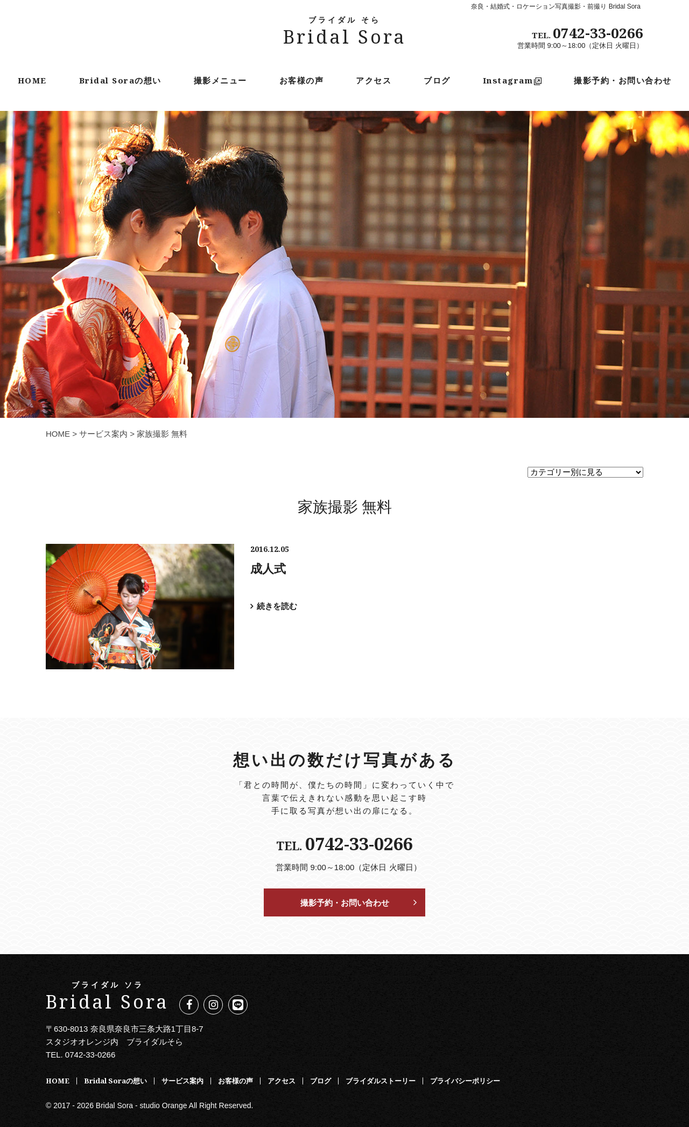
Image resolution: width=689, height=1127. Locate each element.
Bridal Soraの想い (120, 80)
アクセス (373, 80)
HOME (32, 80)
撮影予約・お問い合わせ (623, 80)
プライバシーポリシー (465, 1081)
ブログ (437, 80)
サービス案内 (103, 433)
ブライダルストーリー (381, 1081)
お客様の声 (301, 80)
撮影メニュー (220, 80)
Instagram (512, 80)
